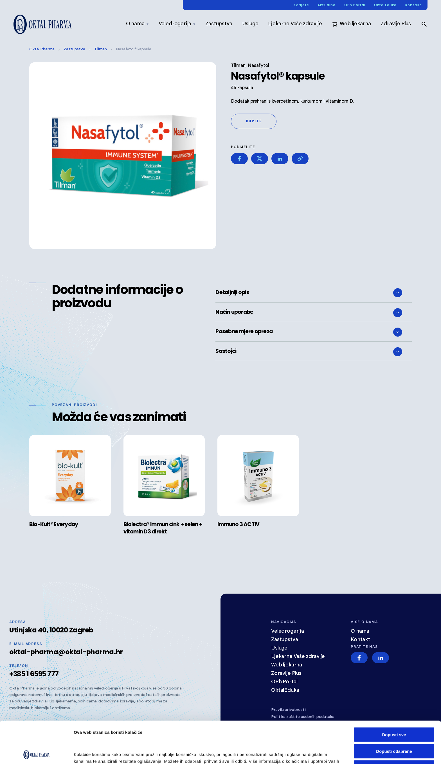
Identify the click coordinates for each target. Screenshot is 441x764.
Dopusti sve (394, 692)
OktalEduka (385, 5)
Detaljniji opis (308, 292)
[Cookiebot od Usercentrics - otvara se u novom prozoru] (36, 753)
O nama (137, 23)
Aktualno (327, 5)
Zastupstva (218, 23)
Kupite (254, 121)
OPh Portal (355, 5)
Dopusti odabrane (394, 709)
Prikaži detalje (88, 753)
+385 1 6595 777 (34, 674)
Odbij (394, 725)
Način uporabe (308, 312)
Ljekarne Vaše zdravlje (295, 23)
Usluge (250, 23)
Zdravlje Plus (396, 23)
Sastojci (308, 351)
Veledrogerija (177, 23)
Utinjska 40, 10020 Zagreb (51, 630)
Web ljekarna (351, 24)
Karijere (301, 5)
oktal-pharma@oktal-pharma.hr (66, 652)
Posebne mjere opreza (308, 332)
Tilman (100, 49)
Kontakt (413, 5)
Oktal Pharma (42, 49)
